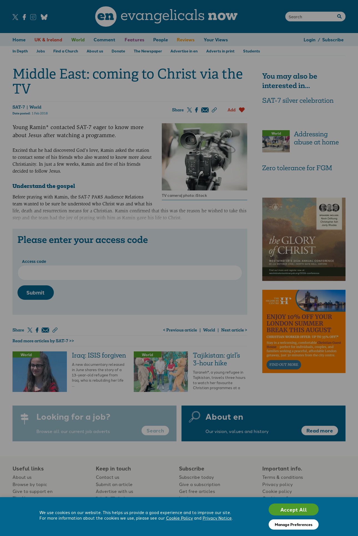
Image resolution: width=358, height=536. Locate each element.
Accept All (293, 509)
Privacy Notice (217, 518)
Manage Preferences (293, 524)
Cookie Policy (179, 518)
